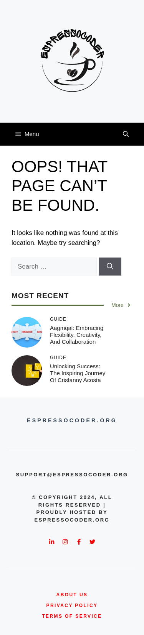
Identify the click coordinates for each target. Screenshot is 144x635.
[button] (125, 134)
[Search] (110, 267)
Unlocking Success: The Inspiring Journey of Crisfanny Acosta (77, 373)
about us (72, 594)
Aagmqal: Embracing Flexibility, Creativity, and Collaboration (76, 335)
